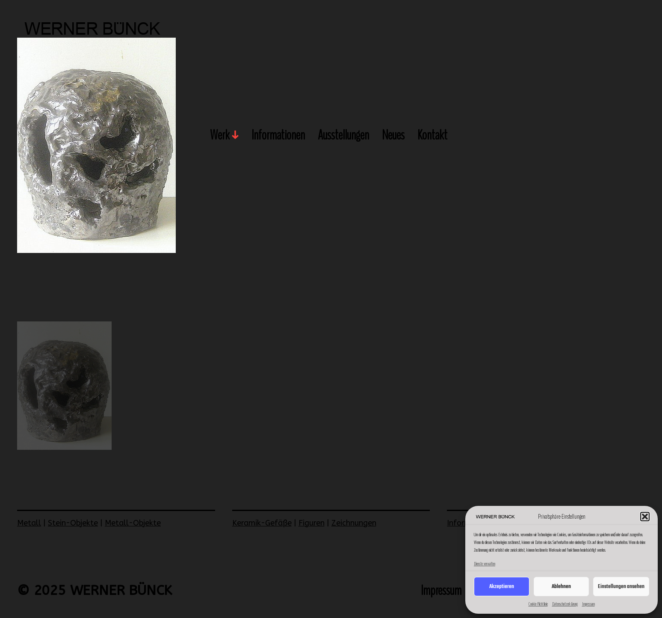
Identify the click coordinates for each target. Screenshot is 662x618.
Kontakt (432, 135)
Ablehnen (561, 586)
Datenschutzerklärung (565, 603)
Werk (220, 135)
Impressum (588, 603)
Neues (393, 135)
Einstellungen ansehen (621, 586)
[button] (645, 516)
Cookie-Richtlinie (538, 603)
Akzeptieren (501, 586)
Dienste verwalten (484, 563)
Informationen (278, 135)
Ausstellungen (343, 135)
